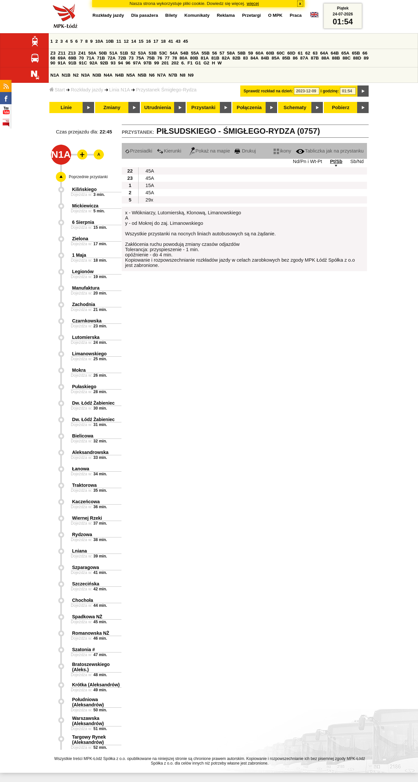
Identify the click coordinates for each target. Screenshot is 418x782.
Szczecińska (85, 583)
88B (336, 58)
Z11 (61, 53)
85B (286, 58)
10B (110, 41)
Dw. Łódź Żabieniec (93, 403)
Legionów (82, 271)
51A (114, 53)
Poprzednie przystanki (88, 177)
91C (83, 62)
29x (149, 199)
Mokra (79, 370)
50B (103, 53)
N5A (130, 75)
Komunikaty (196, 15)
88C (347, 58)
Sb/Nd (357, 161)
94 (120, 62)
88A (325, 58)
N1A (54, 75)
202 (175, 62)
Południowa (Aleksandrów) (88, 702)
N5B (142, 75)
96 (127, 62)
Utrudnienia (157, 107)
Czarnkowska (86, 320)
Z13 (72, 53)
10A (99, 41)
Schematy (294, 107)
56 (214, 53)
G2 (206, 62)
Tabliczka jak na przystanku (330, 151)
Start (57, 89)
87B (315, 58)
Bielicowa (82, 435)
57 (222, 53)
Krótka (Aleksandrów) (96, 684)
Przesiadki (138, 151)
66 (364, 53)
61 (300, 53)
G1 (198, 62)
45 (185, 41)
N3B (96, 75)
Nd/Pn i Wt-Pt (307, 161)
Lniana (79, 551)
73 (131, 58)
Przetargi (251, 15)
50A (92, 53)
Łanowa (80, 468)
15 (141, 41)
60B (270, 53)
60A (259, 53)
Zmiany (111, 107)
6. (183, 62)
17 (155, 41)
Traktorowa (84, 485)
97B (147, 62)
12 (126, 41)
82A (226, 58)
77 (167, 58)
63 (315, 53)
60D (291, 53)
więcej (253, 3)
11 (118, 41)
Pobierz (341, 107)
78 (174, 58)
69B (72, 58)
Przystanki (203, 107)
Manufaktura (85, 288)
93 (113, 62)
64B (335, 53)
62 (307, 53)
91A (62, 62)
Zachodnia (83, 304)
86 (295, 58)
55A (195, 53)
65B (356, 53)
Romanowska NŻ (90, 633)
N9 (191, 75)
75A (140, 58)
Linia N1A (119, 89)
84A (254, 58)
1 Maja (79, 255)
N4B (119, 75)
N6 (152, 75)
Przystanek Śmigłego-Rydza (166, 89)
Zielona (80, 238)
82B (236, 58)
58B (242, 53)
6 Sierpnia (83, 222)
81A (205, 58)
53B (153, 53)
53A (142, 53)
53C (163, 53)
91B (72, 62)
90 (52, 62)
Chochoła (82, 600)
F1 (190, 62)
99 (156, 62)
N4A (108, 75)
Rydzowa (82, 534)
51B (124, 53)
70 (81, 58)
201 (165, 62)
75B (151, 58)
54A (174, 53)
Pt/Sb (336, 161)
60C (281, 53)
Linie (66, 107)
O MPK (275, 15)
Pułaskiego (84, 386)
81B (215, 58)
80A (183, 58)
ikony (282, 151)
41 (170, 41)
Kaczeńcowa (86, 501)
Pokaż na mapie (209, 151)
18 (163, 41)
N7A (161, 75)
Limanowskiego (89, 353)
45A (149, 171)
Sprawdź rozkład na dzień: (268, 91)
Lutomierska (85, 337)
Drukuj (245, 151)
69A (62, 58)
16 (148, 41)
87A (304, 58)
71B (101, 58)
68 (52, 58)
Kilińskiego (84, 189)
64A (324, 53)
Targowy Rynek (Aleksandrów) (89, 739)
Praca (295, 15)
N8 (182, 75)
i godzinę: (330, 91)
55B (205, 53)
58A (231, 53)
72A (112, 58)
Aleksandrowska (90, 452)
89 (366, 58)
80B (194, 58)
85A (275, 58)
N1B (66, 75)
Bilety (171, 15)
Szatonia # (83, 649)
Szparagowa (85, 567)
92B (104, 62)
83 (245, 58)
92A (93, 62)
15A (149, 185)
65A (345, 53)
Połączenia (249, 107)
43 (178, 41)
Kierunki (169, 151)
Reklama (226, 15)
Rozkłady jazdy (87, 89)
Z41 (82, 53)
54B (184, 53)
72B (122, 58)
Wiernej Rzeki (87, 518)
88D (357, 58)
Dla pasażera (144, 15)
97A (137, 62)
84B (265, 58)
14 (133, 41)
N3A (85, 75)
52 (133, 53)
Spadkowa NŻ (87, 616)
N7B (173, 75)
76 (159, 58)
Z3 (53, 53)
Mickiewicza (85, 205)
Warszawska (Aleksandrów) (88, 721)
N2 (76, 75)
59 (250, 53)
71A (90, 58)
